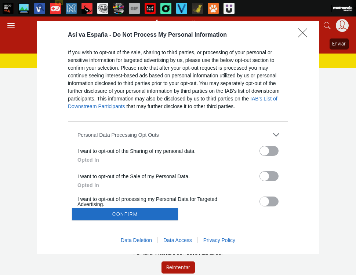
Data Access (177, 240)
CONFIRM (125, 214)
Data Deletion (136, 240)
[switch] (269, 151)
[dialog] (178, 137)
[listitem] (178, 135)
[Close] (305, 35)
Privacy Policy (219, 240)
